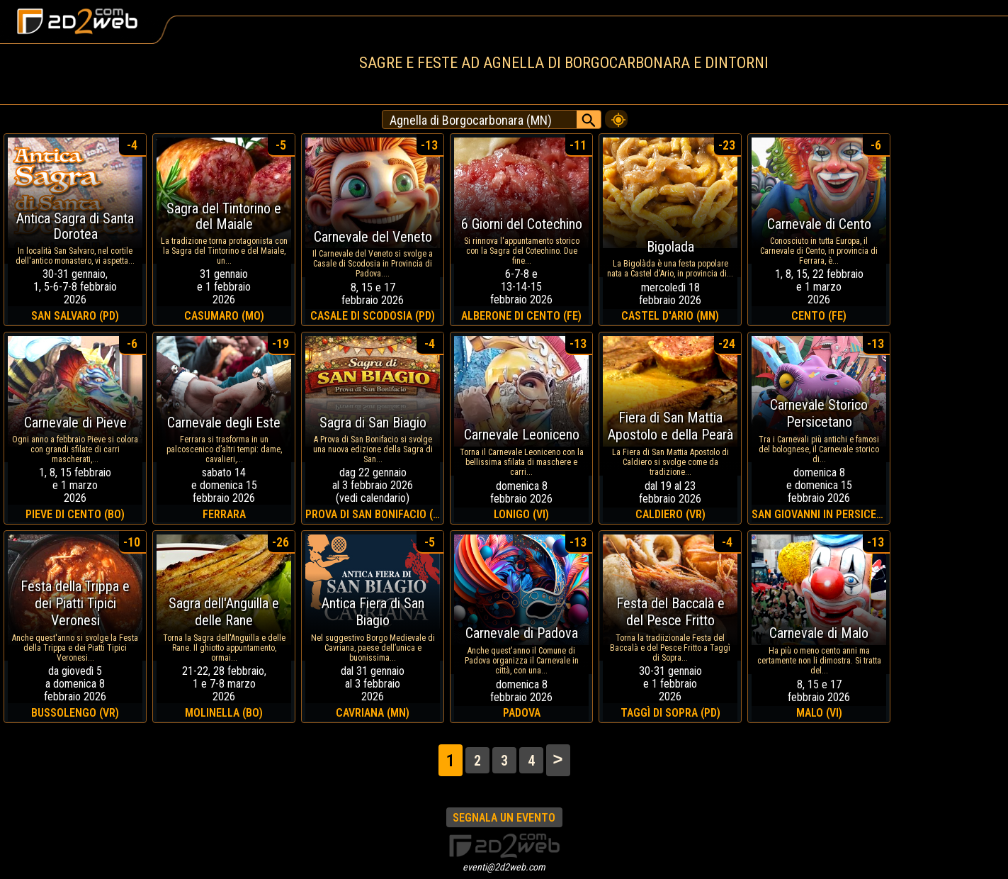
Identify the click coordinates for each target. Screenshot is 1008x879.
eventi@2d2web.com (504, 867)
